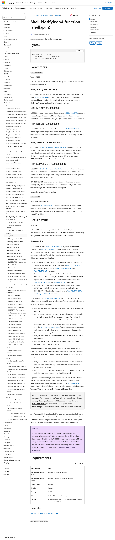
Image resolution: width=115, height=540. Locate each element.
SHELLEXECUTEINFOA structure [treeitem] (16, 259)
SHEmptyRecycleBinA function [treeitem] (15, 274)
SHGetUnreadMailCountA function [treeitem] (14, 346)
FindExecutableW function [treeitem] (14, 174)
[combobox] (13, 18)
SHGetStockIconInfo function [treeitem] (15, 342)
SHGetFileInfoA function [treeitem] (13, 324)
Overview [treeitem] (9, 106)
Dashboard (108, 8)
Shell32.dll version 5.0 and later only (53, 147)
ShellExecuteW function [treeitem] (13, 265)
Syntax (92, 19)
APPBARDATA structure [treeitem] (13, 109)
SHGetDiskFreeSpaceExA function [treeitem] (16, 316)
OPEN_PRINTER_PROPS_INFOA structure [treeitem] (15, 207)
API (37, 15)
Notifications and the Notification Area (44, 513)
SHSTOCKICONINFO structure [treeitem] (15, 416)
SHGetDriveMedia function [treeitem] (14, 322)
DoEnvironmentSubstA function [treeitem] (16, 120)
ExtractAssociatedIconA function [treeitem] (16, 143)
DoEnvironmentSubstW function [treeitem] (16, 123)
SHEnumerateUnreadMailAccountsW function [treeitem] (16, 286)
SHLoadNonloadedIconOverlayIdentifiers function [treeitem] (16, 370)
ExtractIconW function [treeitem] (13, 169)
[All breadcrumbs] (32, 15)
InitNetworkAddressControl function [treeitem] (14, 178)
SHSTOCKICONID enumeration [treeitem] (15, 414)
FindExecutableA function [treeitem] (14, 172)
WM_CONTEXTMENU (73, 265)
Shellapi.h (57, 15)
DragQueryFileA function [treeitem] (13, 132)
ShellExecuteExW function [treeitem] (14, 256)
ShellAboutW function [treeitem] (12, 247)
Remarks (93, 27)
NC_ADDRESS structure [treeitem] (13, 183)
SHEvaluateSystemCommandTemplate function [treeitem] (16, 291)
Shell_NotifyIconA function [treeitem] (14, 236)
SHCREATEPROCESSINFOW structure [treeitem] (14, 231)
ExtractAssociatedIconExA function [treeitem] (14, 147)
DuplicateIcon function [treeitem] (13, 140)
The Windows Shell (46, 15)
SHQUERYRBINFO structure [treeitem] (14, 380)
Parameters (93, 22)
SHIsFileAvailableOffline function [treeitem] (16, 366)
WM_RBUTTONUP (40, 271)
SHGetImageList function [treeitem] (13, 330)
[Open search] (105, 3)
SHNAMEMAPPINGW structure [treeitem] (15, 377)
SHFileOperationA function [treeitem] (14, 301)
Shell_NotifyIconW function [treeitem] (14, 242)
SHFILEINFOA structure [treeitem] (13, 295)
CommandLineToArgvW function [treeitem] (16, 117)
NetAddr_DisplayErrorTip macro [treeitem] (15, 186)
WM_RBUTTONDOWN (64, 268)
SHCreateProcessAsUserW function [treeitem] (14, 226)
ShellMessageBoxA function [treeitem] (14, 268)
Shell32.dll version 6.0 (52, 298)
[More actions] (83, 15)
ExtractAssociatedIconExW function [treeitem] (14, 153)
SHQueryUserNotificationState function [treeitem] (15, 390)
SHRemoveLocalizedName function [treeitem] (14, 396)
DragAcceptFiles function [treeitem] (13, 126)
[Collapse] (25, 13)
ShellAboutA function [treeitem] (12, 245)
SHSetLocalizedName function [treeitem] (15, 400)
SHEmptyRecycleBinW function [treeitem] (15, 276)
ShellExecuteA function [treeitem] (13, 250)
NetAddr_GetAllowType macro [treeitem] (15, 191)
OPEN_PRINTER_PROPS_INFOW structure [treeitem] (15, 212)
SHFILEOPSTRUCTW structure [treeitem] (15, 310)
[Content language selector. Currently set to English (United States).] (11, 537)
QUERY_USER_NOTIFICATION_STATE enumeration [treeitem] (16, 218)
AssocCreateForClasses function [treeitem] (16, 111)
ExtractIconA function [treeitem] (12, 160)
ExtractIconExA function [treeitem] (13, 163)
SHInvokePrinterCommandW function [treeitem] (15, 362)
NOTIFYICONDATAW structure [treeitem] (15, 200)
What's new (97, 8)
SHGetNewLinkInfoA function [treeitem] (15, 336)
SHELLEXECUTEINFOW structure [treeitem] (16, 262)
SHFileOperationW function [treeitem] (14, 304)
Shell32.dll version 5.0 (54, 246)
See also (93, 32)
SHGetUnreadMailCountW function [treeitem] (14, 351)
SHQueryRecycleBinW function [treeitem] (15, 386)
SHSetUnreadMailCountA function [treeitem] (14, 404)
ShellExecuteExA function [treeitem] (13, 253)
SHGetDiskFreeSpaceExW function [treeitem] (16, 319)
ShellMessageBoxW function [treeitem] (14, 271)
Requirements (94, 30)
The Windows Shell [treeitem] (10, 22)
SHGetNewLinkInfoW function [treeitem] (15, 339)
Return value (94, 24)
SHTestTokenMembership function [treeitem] (16, 419)
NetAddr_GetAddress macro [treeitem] (14, 189)
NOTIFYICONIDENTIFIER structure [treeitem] (16, 203)
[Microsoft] (3, 2)
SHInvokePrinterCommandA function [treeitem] (14, 357)
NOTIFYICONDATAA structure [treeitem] (15, 197)
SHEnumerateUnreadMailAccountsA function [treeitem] (16, 280)
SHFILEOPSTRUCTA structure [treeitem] (15, 307)
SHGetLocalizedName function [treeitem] (15, 333)
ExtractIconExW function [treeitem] (13, 166)
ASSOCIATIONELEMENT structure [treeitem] (16, 114)
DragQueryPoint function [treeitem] (13, 138)
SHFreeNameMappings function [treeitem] (16, 313)
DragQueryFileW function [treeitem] (14, 135)
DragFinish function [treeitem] (12, 129)
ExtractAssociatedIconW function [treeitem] (16, 157)
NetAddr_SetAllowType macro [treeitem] (15, 194)
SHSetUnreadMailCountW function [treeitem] (14, 409)
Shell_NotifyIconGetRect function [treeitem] (16, 239)
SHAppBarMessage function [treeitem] (14, 222)
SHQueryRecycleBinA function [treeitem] (15, 383)
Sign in (110, 3)
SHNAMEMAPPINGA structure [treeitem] (15, 375)
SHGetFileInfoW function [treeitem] (13, 327)
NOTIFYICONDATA (41, 97)
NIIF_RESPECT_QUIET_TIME (50, 327)
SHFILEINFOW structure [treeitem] (13, 298)
